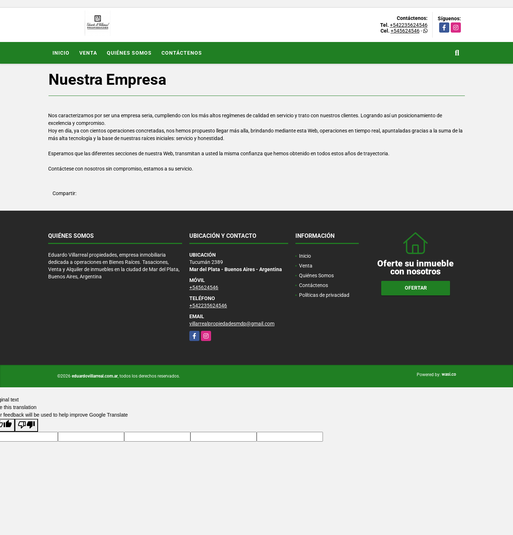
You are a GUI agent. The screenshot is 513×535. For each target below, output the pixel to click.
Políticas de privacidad (324, 295)
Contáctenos (181, 53)
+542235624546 (409, 25)
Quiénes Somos (129, 53)
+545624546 (405, 31)
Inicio (61, 53)
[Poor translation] (26, 425)
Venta (88, 53)
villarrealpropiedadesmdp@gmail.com (231, 324)
